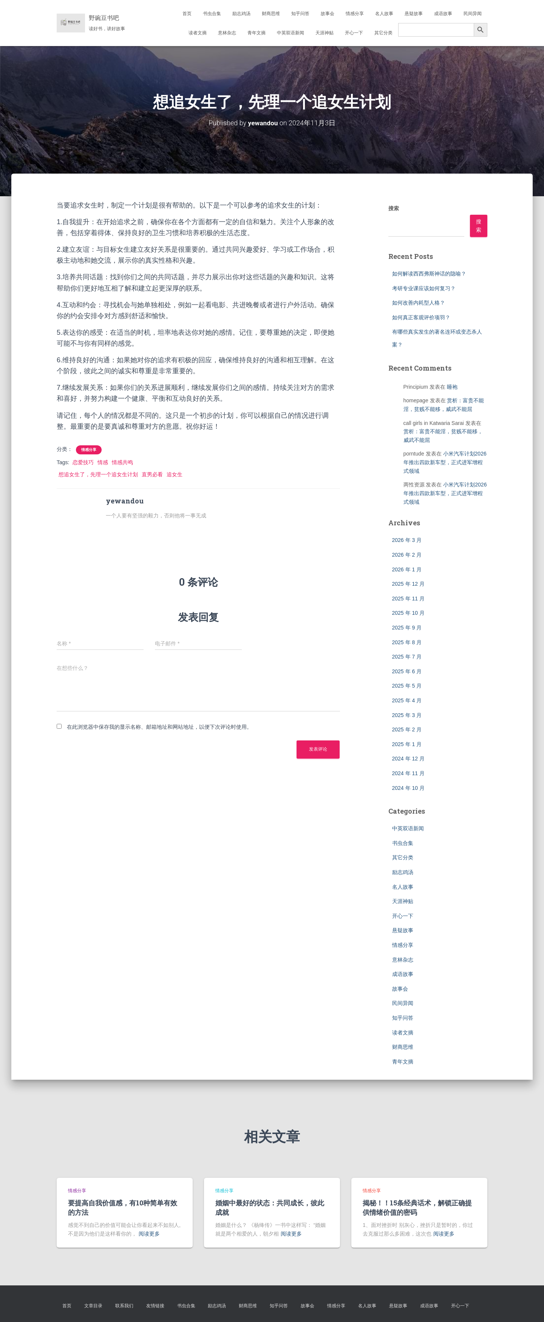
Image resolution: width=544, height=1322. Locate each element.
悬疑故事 (414, 13)
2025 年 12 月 (408, 584)
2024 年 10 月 (408, 788)
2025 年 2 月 (407, 729)
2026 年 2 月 (407, 555)
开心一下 (354, 32)
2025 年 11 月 (408, 599)
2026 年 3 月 (407, 540)
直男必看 (152, 474)
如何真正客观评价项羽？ (421, 317)
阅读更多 (149, 1234)
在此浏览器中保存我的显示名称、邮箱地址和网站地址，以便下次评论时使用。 (159, 727)
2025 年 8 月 (407, 642)
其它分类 (383, 32)
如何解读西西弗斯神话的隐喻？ (429, 274)
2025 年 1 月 (407, 744)
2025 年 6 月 (407, 671)
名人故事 (384, 13)
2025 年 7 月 (407, 657)
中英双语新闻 (290, 32)
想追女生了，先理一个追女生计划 (98, 474)
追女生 (174, 474)
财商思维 (271, 13)
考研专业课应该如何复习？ (424, 288)
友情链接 (155, 1305)
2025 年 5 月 (407, 686)
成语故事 (443, 13)
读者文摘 (198, 32)
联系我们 (124, 1305)
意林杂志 (227, 32)
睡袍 (452, 387)
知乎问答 (300, 13)
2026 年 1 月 (407, 569)
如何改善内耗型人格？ (418, 303)
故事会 (327, 13)
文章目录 (93, 1305)
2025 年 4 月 (407, 700)
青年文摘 (256, 32)
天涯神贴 (324, 32)
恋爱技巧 (83, 462)
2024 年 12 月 (408, 759)
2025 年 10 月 (408, 613)
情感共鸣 (122, 462)
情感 (102, 462)
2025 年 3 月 (407, 715)
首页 (187, 13)
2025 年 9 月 (407, 628)
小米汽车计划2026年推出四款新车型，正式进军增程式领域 (445, 462)
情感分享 (355, 13)
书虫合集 (212, 13)
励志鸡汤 (241, 13)
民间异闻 (473, 13)
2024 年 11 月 (408, 773)
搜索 (393, 208)
